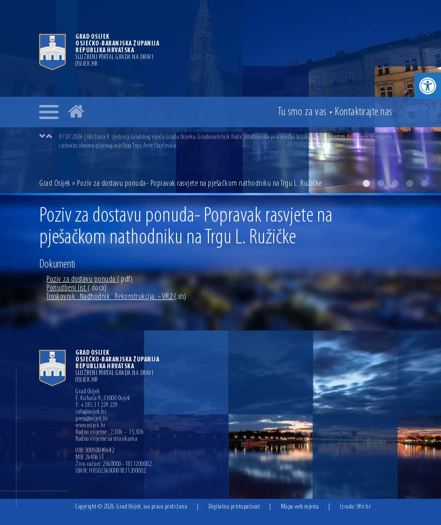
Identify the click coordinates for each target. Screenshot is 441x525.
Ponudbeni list (76, 288)
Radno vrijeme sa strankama (106, 439)
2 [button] (380, 183)
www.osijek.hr (90, 425)
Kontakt (364, 112)
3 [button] (395, 183)
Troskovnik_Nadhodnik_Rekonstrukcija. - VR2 (116, 296)
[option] (230, 141)
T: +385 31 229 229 (96, 405)
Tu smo (302, 112)
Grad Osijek (55, 183)
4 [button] (409, 183)
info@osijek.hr (90, 412)
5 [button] (424, 183)
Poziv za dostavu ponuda (89, 279)
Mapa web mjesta (300, 506)
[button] (427, 86)
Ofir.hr (364, 506)
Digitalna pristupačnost (234, 506)
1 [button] (366, 183)
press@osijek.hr (91, 419)
